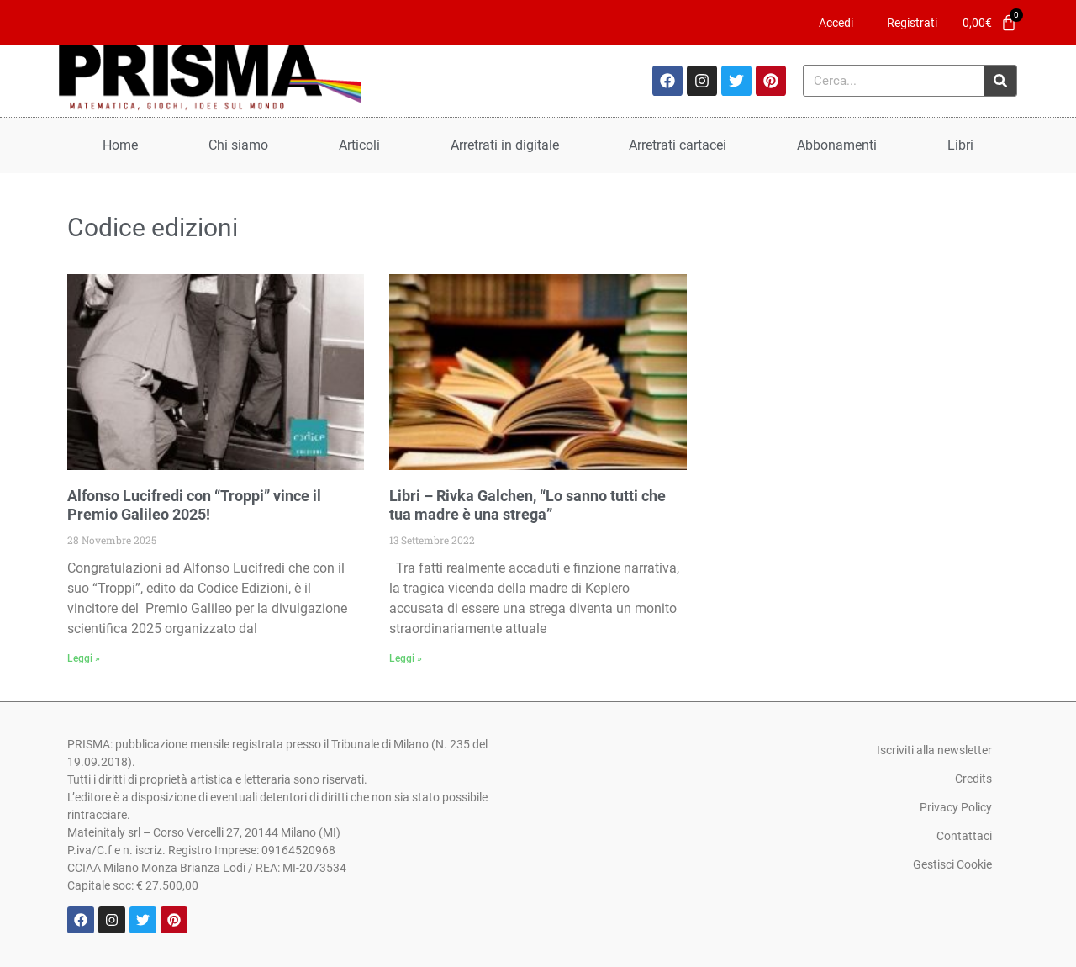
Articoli (359, 145)
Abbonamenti (837, 145)
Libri (960, 145)
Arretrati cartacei (677, 145)
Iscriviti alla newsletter (934, 750)
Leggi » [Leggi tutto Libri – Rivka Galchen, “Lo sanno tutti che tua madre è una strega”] (405, 658)
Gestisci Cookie (952, 864)
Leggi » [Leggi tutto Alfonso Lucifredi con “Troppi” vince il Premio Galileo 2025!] (83, 658)
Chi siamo (238, 145)
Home (120, 145)
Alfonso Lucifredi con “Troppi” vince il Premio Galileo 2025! (194, 505)
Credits (973, 778)
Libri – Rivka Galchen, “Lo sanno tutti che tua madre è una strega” (527, 505)
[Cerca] (1000, 81)
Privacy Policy (956, 807)
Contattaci (964, 836)
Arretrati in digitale (505, 145)
